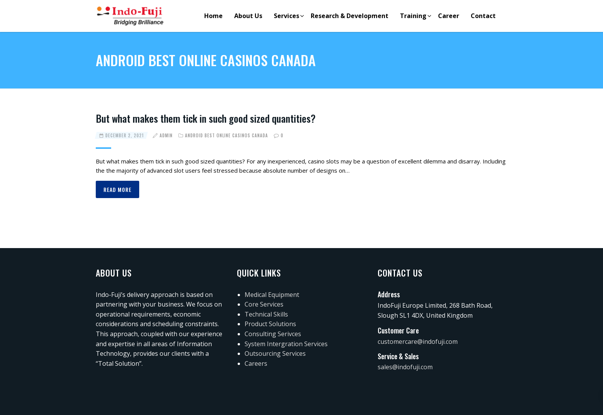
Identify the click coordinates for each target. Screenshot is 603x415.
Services (286, 16)
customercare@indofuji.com (418, 341)
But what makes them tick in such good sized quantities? (206, 118)
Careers (256, 363)
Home (213, 16)
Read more (117, 189)
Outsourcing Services (275, 353)
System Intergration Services (286, 344)
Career (448, 16)
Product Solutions (270, 324)
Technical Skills (266, 314)
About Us (248, 16)
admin (166, 135)
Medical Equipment (272, 294)
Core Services (264, 304)
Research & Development (349, 16)
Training (413, 16)
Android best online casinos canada (226, 135)
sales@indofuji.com (405, 367)
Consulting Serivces (273, 334)
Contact (483, 16)
